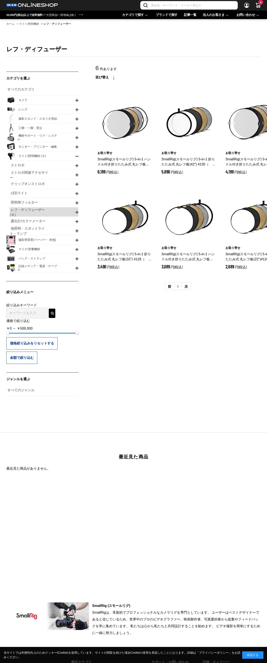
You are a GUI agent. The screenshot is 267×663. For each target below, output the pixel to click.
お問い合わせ (245, 15)
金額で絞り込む (22, 357)
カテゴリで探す (133, 15)
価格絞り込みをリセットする (32, 343)
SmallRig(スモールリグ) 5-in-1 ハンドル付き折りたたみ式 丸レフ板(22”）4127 (188, 257)
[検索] (145, 5)
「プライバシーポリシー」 (214, 652)
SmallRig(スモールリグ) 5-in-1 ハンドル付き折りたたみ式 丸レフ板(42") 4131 (124, 162)
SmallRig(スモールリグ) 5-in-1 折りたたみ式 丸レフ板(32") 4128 (124, 257)
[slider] (7, 333)
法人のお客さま (214, 15)
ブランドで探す (167, 15)
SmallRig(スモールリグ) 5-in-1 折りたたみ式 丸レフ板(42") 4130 (188, 162)
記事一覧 (190, 15)
